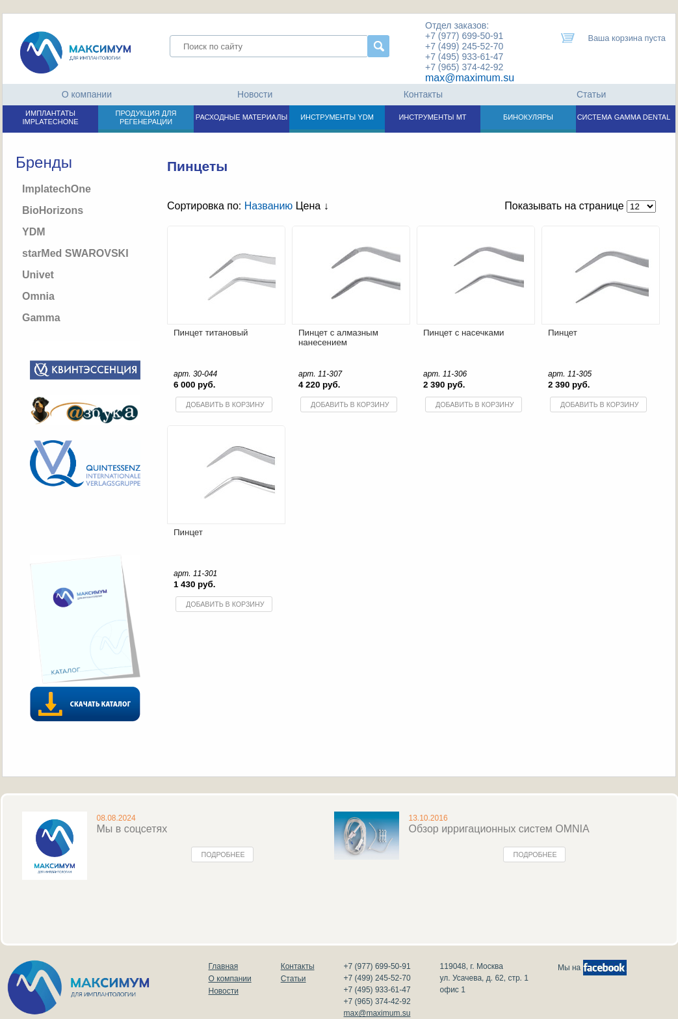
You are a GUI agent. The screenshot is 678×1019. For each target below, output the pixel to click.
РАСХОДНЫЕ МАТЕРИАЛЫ (241, 117)
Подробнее (223, 854)
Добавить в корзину (225, 404)
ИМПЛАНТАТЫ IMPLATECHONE (51, 117)
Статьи (591, 94)
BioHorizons (52, 210)
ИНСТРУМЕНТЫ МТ (432, 117)
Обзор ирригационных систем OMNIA (499, 828)
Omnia (38, 296)
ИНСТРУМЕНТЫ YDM (337, 117)
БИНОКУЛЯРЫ (528, 117)
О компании (87, 94)
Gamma (41, 317)
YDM (34, 231)
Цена (312, 205)
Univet (38, 274)
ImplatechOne (56, 188)
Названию (268, 205)
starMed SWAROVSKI (75, 253)
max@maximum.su (469, 77)
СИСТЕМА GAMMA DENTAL (624, 117)
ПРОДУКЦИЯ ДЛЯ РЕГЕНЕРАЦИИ (146, 117)
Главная (224, 966)
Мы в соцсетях (132, 828)
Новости (254, 94)
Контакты (423, 94)
